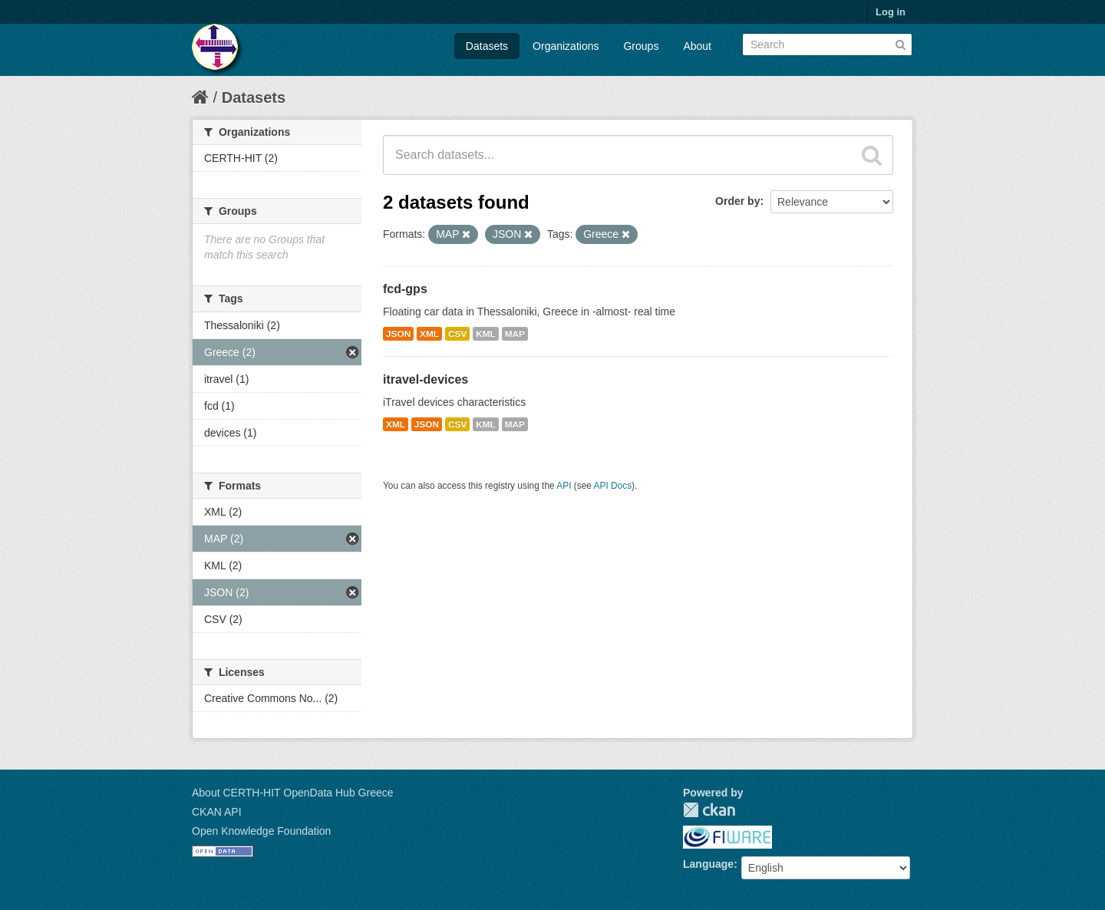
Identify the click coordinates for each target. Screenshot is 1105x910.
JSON (398, 333)
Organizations (566, 46)
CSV (457, 333)
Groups (640, 46)
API (563, 485)
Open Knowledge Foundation (261, 831)
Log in (890, 12)
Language (708, 864)
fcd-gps (405, 288)
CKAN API (217, 812)
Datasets (487, 46)
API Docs (613, 485)
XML (429, 333)
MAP (515, 333)
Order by (737, 201)
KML (486, 333)
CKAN (709, 810)
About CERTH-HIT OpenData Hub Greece (293, 792)
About (697, 46)
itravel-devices (425, 379)
